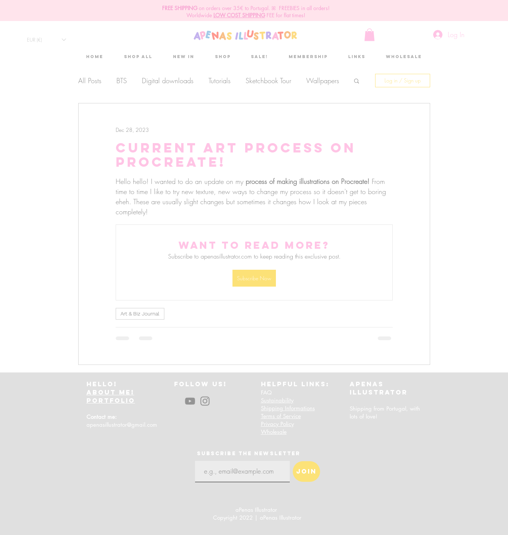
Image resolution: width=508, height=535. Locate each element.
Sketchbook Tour (268, 80)
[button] (46, 39)
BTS (121, 80)
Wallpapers (322, 80)
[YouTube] (190, 401)
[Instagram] (205, 401)
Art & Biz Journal (140, 314)
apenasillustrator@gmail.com (121, 424)
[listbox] (46, 39)
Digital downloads (168, 80)
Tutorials (220, 80)
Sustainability (277, 400)
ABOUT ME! (110, 392)
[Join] (306, 471)
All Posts (89, 80)
